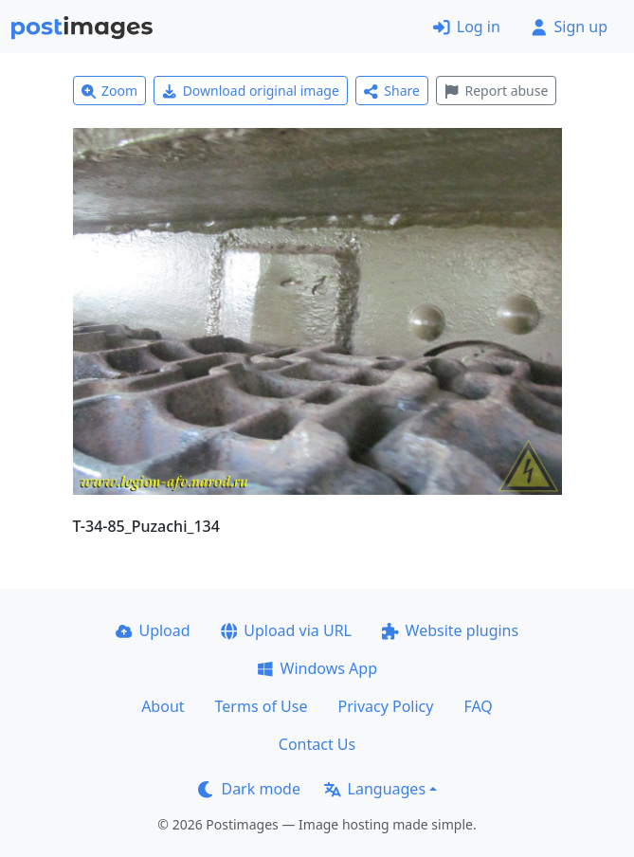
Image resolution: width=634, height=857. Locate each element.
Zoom (110, 91)
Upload (153, 630)
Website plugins (450, 630)
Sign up (569, 26)
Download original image (250, 91)
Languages (375, 788)
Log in (466, 26)
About (162, 706)
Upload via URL (286, 630)
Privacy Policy (385, 706)
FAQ (477, 706)
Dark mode (249, 788)
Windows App (317, 668)
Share (392, 91)
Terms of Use (261, 706)
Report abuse (496, 91)
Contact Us (317, 744)
